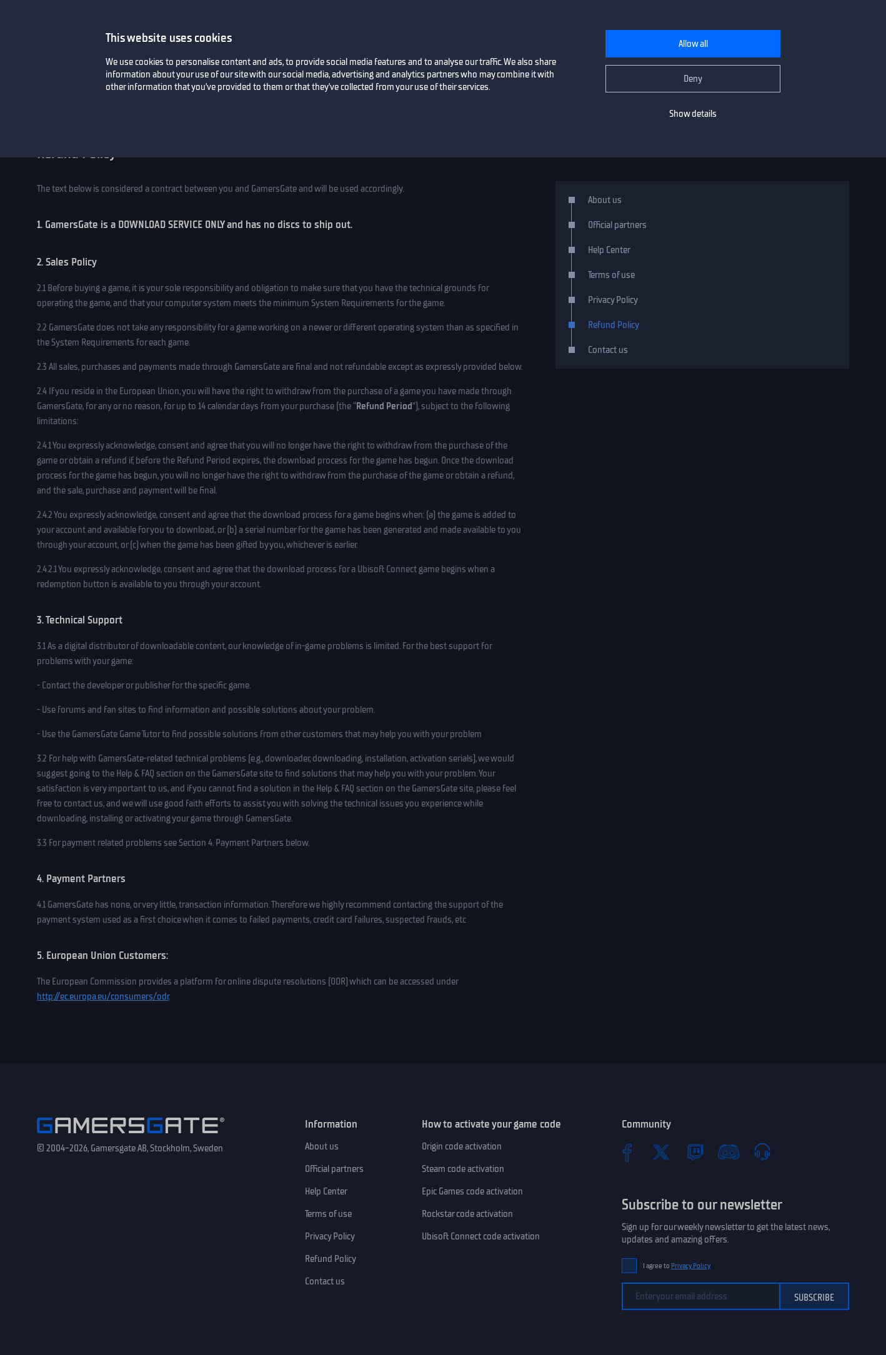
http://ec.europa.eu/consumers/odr (103, 996)
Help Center (609, 250)
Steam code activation (463, 1169)
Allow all (693, 43)
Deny (693, 78)
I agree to (676, 1266)
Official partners (617, 225)
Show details (693, 113)
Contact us (608, 350)
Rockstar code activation (467, 1214)
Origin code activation (462, 1146)
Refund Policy (613, 325)
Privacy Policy (613, 300)
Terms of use (611, 275)
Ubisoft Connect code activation (481, 1236)
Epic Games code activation (472, 1191)
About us (605, 200)
